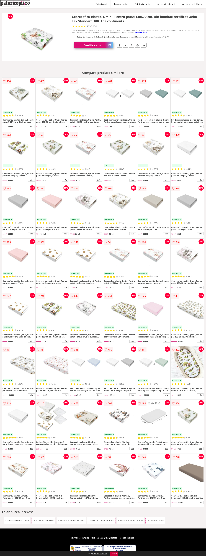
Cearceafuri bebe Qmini (17, 520)
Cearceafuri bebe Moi (43, 520)
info (31, 126)
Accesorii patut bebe (192, 4)
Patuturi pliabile (142, 4)
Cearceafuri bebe (155, 520)
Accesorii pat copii (166, 4)
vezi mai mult (141, 32)
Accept (113, 553)
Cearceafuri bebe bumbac (101, 520)
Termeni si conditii (80, 537)
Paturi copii (101, 4)
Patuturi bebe (121, 4)
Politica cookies (126, 537)
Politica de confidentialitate (104, 537)
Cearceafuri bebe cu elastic (71, 520)
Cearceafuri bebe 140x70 (130, 520)
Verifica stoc (98, 45)
